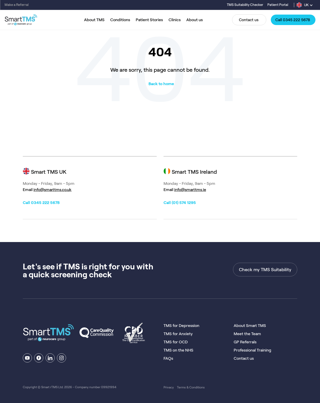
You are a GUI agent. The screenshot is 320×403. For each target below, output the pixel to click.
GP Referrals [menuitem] (245, 342)
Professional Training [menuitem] (252, 350)
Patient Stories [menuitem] (149, 20)
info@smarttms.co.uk (52, 189)
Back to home (161, 84)
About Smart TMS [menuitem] (250, 325)
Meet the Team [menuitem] (247, 334)
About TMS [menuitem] (94, 20)
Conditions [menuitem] (120, 20)
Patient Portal (277, 5)
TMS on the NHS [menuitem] (178, 350)
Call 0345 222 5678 (41, 202)
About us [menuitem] (194, 20)
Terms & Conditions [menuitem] (191, 387)
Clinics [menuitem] (175, 20)
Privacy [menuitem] (169, 387)
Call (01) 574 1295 (180, 202)
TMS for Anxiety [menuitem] (178, 334)
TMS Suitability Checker (245, 5)
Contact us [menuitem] (244, 358)
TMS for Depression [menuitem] (181, 325)
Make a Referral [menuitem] (16, 5)
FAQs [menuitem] (168, 358)
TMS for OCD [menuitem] (176, 342)
